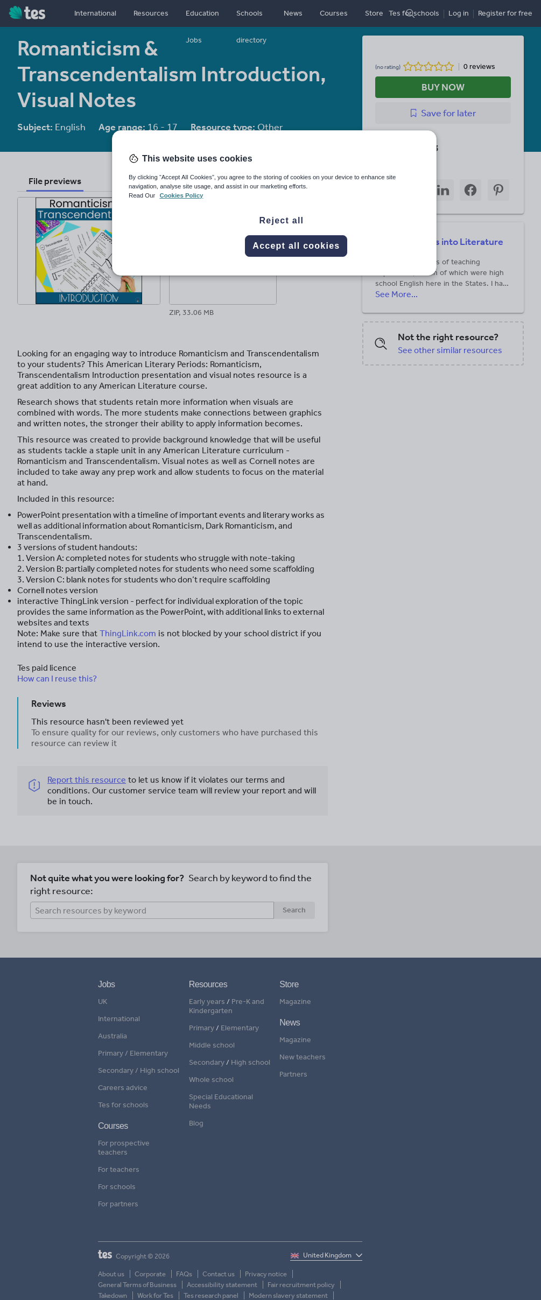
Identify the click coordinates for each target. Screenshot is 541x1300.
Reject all (281, 220)
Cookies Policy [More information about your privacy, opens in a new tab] (181, 195)
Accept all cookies (296, 245)
